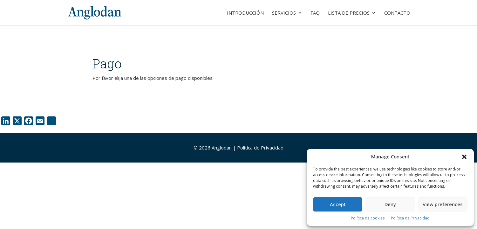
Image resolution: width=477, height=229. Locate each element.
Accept (338, 204)
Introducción (245, 13)
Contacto (397, 13)
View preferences (443, 204)
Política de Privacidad (410, 218)
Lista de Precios (349, 13)
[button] (464, 157)
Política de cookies (368, 218)
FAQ (315, 13)
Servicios (284, 13)
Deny (390, 204)
